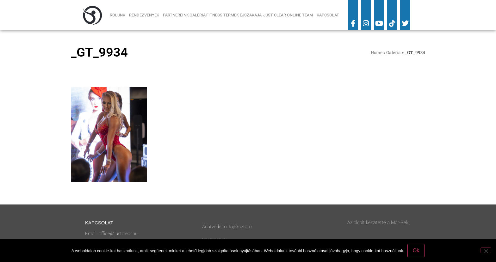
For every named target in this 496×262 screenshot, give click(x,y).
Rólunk (119, 15)
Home (376, 52)
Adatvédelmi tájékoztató (226, 226)
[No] (485, 250)
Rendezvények (145, 15)
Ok (416, 250)
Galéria (197, 15)
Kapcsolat (328, 15)
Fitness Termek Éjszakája (234, 15)
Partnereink (176, 15)
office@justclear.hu (118, 233)
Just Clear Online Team (289, 15)
